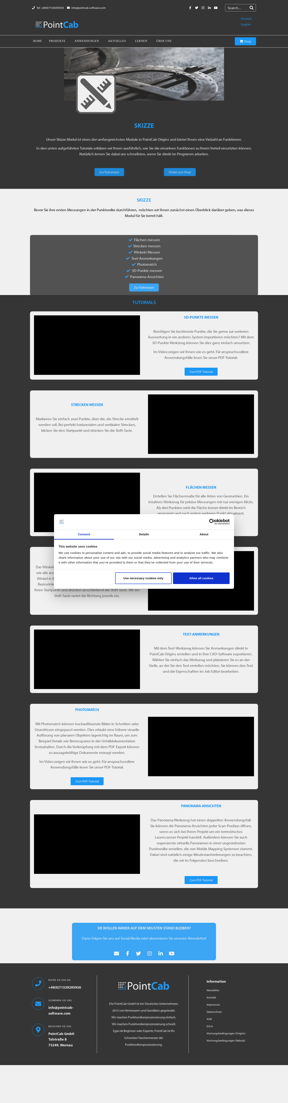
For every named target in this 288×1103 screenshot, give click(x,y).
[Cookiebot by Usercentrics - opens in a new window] (212, 522)
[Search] (251, 7)
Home (37, 41)
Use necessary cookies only (143, 578)
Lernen (141, 41)
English (246, 24)
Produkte (57, 41)
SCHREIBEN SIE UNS (60, 1000)
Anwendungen (87, 41)
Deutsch (246, 19)
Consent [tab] (84, 534)
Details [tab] (144, 534)
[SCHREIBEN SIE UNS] (38, 1004)
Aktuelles (117, 41)
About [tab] (204, 534)
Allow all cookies (201, 578)
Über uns (164, 41)
